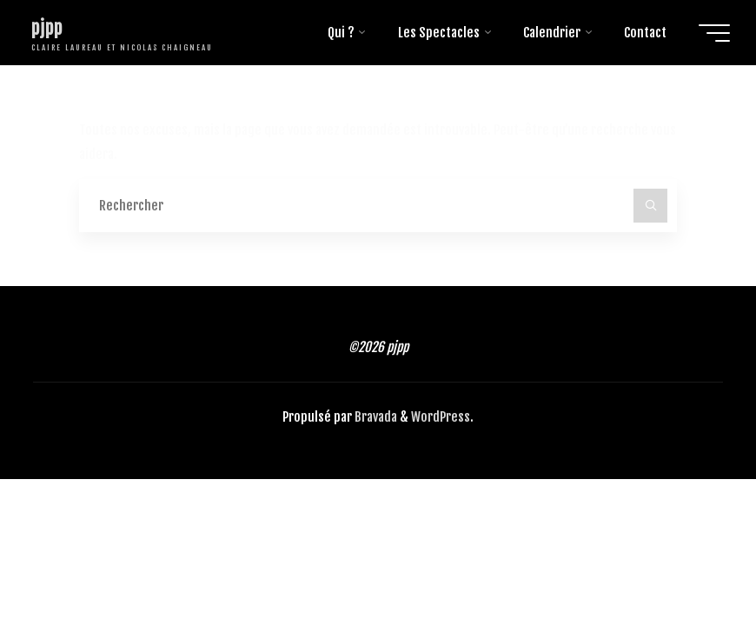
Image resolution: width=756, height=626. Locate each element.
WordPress (440, 417)
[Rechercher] (650, 206)
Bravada (374, 417)
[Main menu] (714, 33)
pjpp (47, 28)
